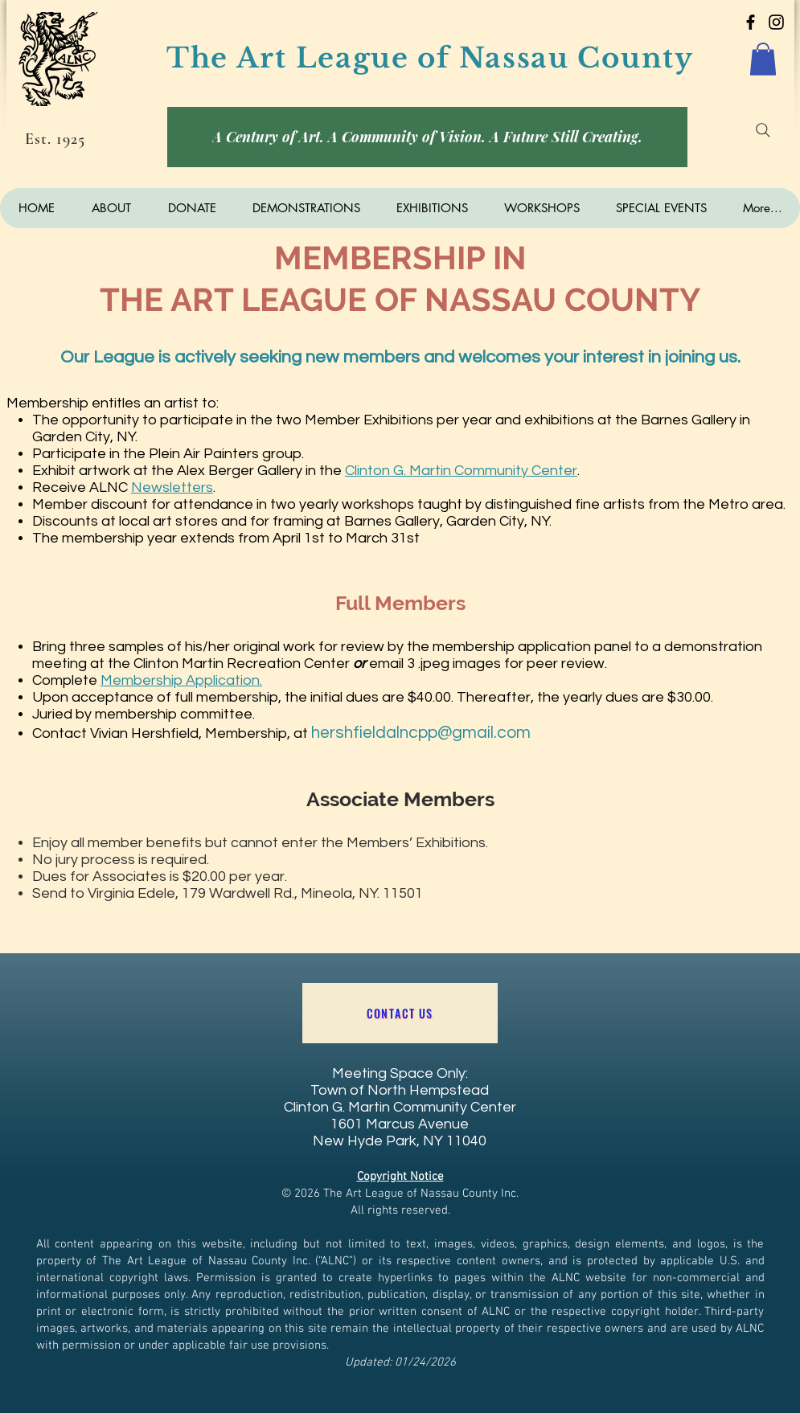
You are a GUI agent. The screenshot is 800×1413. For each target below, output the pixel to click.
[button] (763, 59)
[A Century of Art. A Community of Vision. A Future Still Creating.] (427, 137)
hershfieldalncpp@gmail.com (421, 732)
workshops (378, 504)
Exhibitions (398, 420)
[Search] (763, 130)
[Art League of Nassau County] (751, 22)
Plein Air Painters (204, 453)
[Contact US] (400, 1013)
